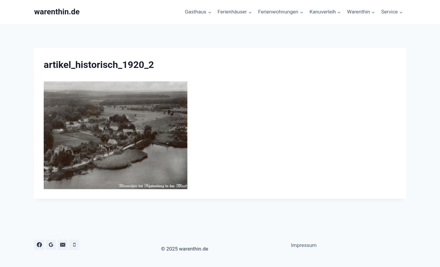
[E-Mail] (62, 245)
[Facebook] (39, 245)
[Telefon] (74, 245)
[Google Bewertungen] (51, 245)
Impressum (304, 245)
